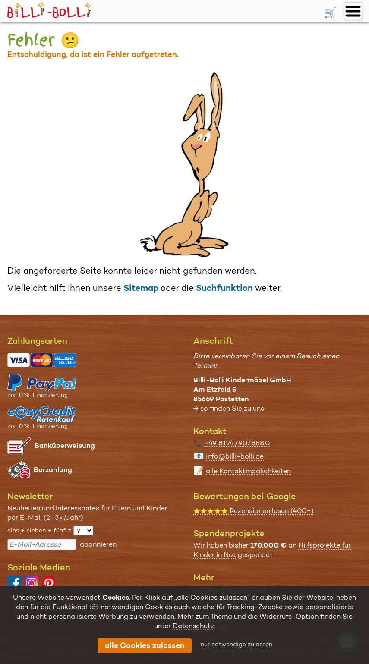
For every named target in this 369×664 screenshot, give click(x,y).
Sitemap (140, 288)
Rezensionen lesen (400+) (253, 511)
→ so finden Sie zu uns (228, 408)
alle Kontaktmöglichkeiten (248, 471)
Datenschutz (193, 626)
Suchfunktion (224, 288)
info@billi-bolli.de (235, 456)
